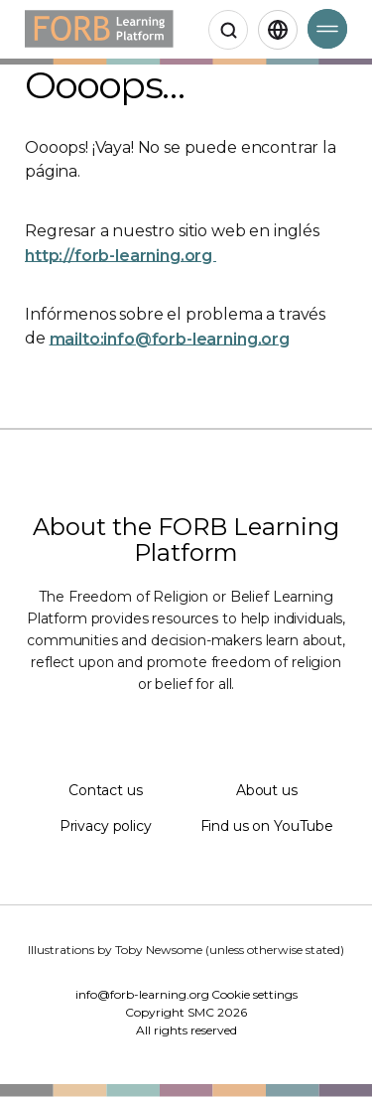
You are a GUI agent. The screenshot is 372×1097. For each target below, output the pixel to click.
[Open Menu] (327, 29)
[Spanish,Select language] (278, 30)
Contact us (105, 790)
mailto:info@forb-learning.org (170, 338)
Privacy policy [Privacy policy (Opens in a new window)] (106, 826)
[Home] (99, 29)
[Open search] (228, 30)
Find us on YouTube (266, 826)
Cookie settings (254, 994)
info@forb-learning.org (142, 994)
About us (267, 790)
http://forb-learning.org (120, 254)
